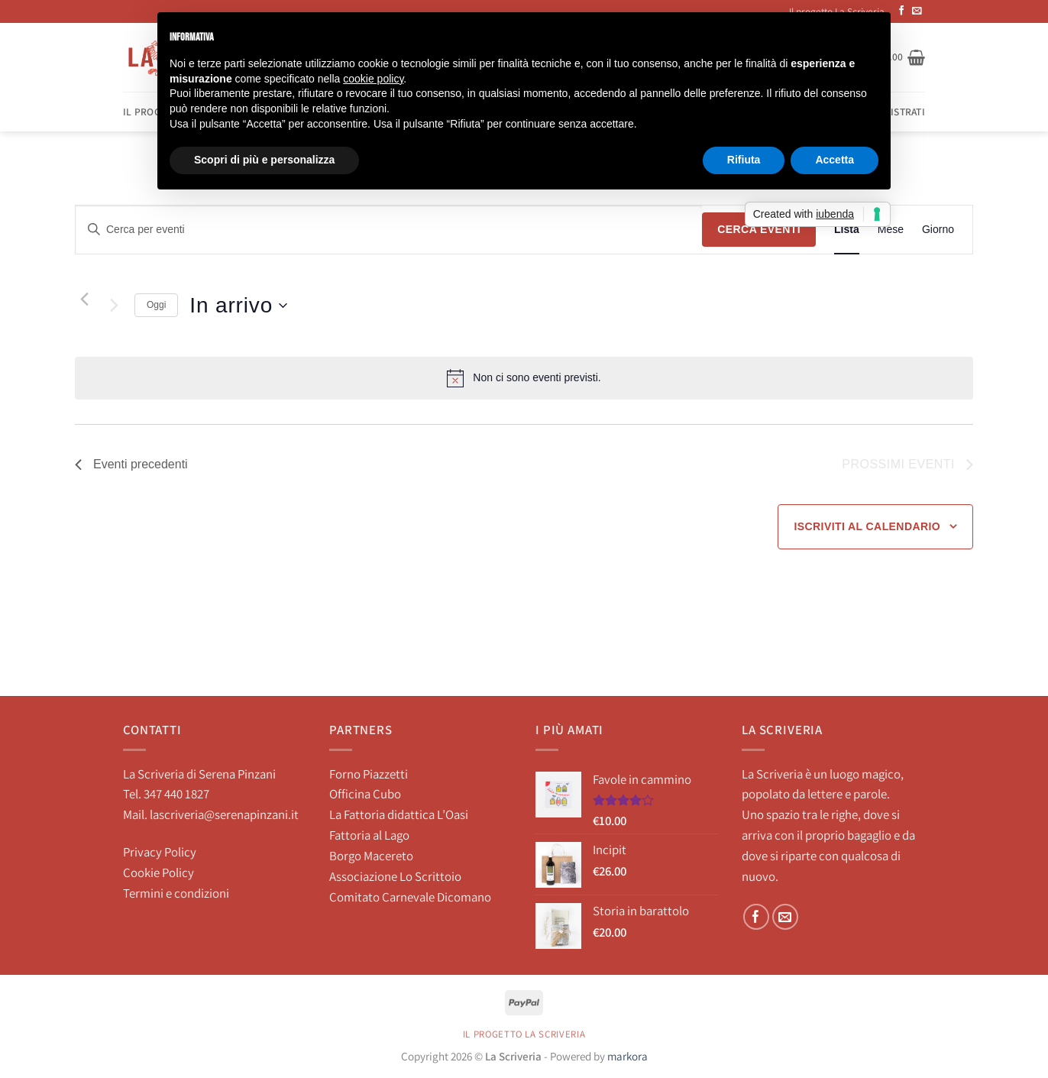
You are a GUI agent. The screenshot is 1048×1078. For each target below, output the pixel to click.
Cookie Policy (158, 872)
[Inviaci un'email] (917, 11)
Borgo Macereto (371, 855)
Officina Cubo (365, 793)
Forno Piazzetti (368, 774)
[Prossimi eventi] (114, 305)
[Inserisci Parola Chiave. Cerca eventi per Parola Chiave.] (389, 230)
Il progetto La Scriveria (524, 1034)
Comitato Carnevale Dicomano (410, 897)
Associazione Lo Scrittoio (395, 876)
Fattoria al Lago (369, 835)
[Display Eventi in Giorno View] (938, 230)
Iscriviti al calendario (867, 526)
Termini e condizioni (176, 893)
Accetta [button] (834, 160)
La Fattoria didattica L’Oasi (398, 814)
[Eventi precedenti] (84, 299)
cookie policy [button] (373, 79)
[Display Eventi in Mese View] (891, 230)
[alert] (524, 378)
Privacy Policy (159, 851)
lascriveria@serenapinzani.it (224, 814)
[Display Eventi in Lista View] (846, 230)
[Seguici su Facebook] (756, 917)
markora (627, 1056)
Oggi (156, 304)
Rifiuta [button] (744, 160)
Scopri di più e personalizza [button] (264, 160)
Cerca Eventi (759, 229)
